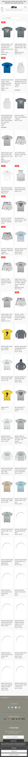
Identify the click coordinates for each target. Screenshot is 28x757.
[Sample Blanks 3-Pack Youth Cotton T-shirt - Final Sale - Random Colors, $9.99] (7, 302)
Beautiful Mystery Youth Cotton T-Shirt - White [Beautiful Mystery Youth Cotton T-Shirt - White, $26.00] (20, 592)
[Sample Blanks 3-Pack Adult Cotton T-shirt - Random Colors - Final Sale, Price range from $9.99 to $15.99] (7, 140)
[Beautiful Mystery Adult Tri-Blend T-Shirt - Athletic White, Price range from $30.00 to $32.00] (21, 236)
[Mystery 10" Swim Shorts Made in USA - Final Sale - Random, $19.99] (7, 267)
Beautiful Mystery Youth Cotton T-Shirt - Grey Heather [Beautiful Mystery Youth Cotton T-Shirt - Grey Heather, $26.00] (6, 592)
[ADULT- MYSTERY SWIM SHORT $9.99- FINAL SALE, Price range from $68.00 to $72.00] (21, 140)
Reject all (14, 751)
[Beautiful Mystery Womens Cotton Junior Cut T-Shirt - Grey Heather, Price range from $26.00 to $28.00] (21, 424)
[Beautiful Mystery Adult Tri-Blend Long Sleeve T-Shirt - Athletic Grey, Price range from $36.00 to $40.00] (7, 608)
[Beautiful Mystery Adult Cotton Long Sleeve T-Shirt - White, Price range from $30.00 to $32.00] (7, 456)
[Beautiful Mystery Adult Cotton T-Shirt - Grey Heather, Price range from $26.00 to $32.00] (21, 547)
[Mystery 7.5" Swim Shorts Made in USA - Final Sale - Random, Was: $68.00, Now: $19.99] (21, 302)
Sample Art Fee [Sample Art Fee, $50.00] (5, 407)
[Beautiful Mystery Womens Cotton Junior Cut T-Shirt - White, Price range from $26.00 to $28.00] (7, 424)
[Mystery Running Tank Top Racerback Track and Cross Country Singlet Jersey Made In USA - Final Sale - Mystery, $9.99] (7, 103)
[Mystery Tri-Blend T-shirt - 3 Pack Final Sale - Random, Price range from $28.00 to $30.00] (21, 103)
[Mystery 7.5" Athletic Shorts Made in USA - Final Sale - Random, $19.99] (7, 206)
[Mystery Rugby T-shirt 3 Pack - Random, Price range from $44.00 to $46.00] (7, 334)
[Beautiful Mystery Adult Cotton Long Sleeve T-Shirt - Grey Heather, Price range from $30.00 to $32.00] (21, 456)
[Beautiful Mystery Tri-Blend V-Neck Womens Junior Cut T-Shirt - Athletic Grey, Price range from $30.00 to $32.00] (7, 671)
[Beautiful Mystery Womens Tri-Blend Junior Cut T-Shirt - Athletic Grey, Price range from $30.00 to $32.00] (21, 608)
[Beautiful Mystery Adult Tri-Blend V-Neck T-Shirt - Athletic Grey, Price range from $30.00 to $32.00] (21, 671)
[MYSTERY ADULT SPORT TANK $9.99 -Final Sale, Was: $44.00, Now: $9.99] (21, 175)
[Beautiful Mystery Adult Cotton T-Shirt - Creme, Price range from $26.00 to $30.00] (7, 486)
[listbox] (13, 18)
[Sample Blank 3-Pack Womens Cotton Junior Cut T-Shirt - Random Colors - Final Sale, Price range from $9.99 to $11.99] (21, 267)
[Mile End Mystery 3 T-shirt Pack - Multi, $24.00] (21, 395)
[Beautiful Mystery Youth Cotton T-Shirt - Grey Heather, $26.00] (7, 578)
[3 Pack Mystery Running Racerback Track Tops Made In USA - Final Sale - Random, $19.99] (21, 67)
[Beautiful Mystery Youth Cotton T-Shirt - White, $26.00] (21, 578)
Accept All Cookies (14, 754)
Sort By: (3, 18)
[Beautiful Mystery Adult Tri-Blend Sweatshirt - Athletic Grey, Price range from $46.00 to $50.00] (21, 334)
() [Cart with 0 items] (25, 7)
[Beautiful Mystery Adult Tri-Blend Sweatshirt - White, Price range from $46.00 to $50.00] (21, 517)
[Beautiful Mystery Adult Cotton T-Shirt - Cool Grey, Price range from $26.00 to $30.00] (7, 517)
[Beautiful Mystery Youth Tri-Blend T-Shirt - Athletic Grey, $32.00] (7, 640)
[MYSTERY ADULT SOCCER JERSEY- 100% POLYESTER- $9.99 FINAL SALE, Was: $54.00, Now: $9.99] (7, 175)
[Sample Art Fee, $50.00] (7, 395)
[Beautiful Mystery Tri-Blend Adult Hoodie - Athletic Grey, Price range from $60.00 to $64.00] (21, 364)
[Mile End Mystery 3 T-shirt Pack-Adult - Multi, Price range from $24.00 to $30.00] (21, 206)
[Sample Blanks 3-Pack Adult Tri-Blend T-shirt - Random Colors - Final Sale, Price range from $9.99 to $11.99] (21, 32)
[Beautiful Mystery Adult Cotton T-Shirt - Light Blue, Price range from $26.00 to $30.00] (21, 486)
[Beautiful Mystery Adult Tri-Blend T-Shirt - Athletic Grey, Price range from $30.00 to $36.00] (21, 640)
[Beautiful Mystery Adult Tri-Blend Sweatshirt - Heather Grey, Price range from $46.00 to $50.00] (7, 547)
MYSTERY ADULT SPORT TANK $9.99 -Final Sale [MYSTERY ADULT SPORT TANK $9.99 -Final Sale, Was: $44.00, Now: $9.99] (20, 188)
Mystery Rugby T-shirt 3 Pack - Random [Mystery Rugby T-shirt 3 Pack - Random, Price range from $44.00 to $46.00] (7, 347)
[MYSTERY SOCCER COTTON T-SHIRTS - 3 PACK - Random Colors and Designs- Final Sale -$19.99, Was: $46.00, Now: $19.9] (7, 67)
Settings (14, 748)
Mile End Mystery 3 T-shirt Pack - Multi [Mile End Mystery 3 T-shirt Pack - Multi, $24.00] (20, 408)
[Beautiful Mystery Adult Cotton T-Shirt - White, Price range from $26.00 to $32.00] (7, 364)
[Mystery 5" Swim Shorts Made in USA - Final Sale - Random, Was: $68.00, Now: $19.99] (7, 236)
